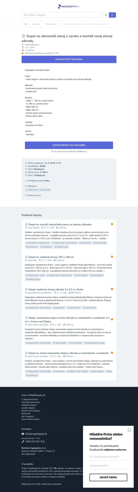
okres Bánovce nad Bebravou (40, 293)
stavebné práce (61, 247)
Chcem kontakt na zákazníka (69, 145)
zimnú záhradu (99, 243)
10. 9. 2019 (29, 47)
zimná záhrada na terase (94, 343)
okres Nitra (32, 260)
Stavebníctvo (59, 308)
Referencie (26, 413)
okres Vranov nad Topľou (38, 325)
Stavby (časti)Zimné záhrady (38, 190)
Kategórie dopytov (29, 405)
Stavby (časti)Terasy (35, 275)
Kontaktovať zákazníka (69, 59)
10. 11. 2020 (61, 293)
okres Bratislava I (32, 45)
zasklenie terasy (33, 279)
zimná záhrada (96, 275)
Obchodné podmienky (31, 402)
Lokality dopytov (28, 408)
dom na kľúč (85, 243)
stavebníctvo (46, 247)
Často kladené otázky (30, 419)
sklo (108, 371)
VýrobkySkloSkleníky (77, 371)
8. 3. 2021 (57, 325)
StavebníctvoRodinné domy (38, 243)
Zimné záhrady (51, 24)
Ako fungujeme (28, 416)
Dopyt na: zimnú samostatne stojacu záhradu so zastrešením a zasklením (69, 353)
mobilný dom (32, 247)
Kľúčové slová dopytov (31, 411)
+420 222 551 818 (33, 441)
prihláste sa (81, 151)
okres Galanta (33, 228)
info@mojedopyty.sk (34, 433)
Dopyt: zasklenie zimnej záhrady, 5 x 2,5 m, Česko (56, 289)
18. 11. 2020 (49, 228)
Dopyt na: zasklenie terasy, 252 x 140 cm (51, 257)
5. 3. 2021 (57, 356)
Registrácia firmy (30, 399)
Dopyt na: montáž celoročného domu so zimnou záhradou (60, 224)
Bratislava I (36, 24)
